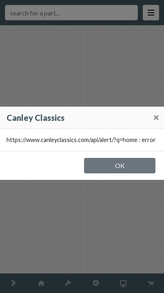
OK (120, 165)
